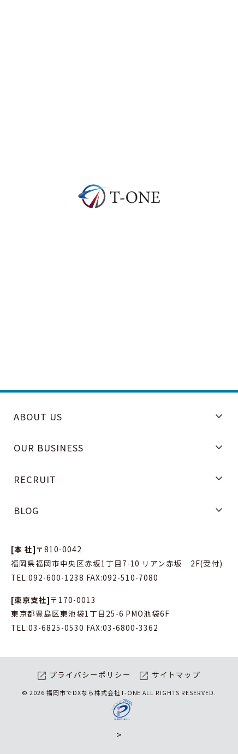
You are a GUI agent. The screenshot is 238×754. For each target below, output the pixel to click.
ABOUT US (38, 416)
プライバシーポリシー (90, 674)
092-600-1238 (56, 577)
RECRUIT (35, 479)
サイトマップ (176, 674)
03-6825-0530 (56, 627)
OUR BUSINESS (49, 447)
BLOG (26, 510)
